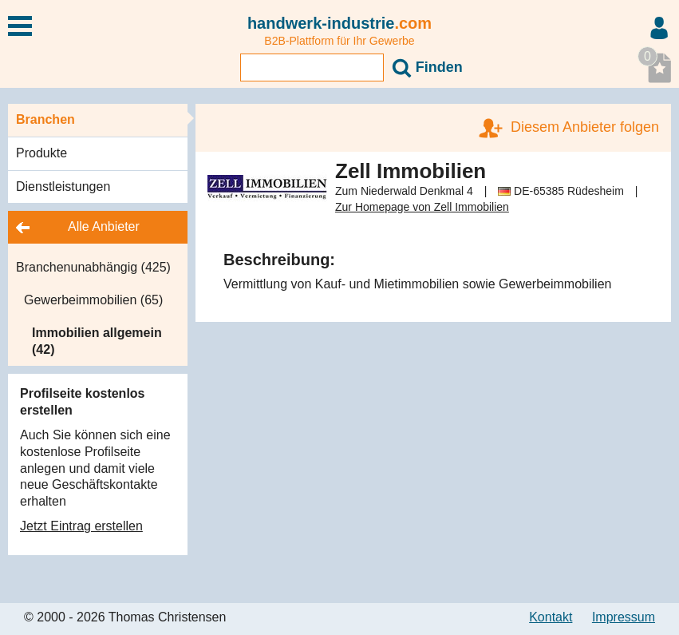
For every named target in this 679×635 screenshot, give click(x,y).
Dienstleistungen (63, 186)
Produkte (41, 153)
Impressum (623, 617)
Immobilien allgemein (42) (97, 341)
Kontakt (550, 617)
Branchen (45, 119)
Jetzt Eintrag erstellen (81, 526)
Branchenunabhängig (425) (93, 267)
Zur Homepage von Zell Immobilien (422, 206)
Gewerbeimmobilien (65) (93, 300)
